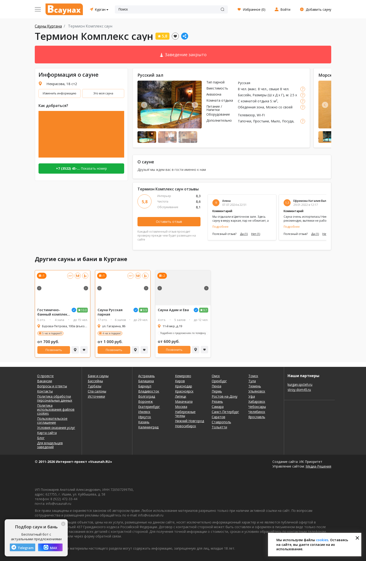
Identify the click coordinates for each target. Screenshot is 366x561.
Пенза (216, 386)
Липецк (180, 396)
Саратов (218, 417)
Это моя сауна (103, 93)
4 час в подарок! (111, 333)
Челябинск (256, 412)
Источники (96, 396)
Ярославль (256, 417)
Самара (218, 407)
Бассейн (244, 95)
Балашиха (146, 381)
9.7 (205, 310)
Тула (252, 381)
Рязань (217, 401)
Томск (253, 376)
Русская (244, 83)
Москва (181, 407)
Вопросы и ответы (52, 386)
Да (244, 234)
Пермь (217, 391)
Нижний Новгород (189, 421)
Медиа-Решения (318, 466)
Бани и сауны (98, 376)
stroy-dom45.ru (299, 390)
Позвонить (54, 350)
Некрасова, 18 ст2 (61, 83)
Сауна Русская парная (110, 312)
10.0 (84, 310)
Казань (143, 422)
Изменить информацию (59, 93)
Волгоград (146, 396)
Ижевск (144, 412)
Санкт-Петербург (225, 412)
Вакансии (44, 381)
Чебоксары (257, 407)
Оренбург (219, 381)
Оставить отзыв (169, 221)
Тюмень (254, 386)
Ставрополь (221, 422)
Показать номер (81, 168)
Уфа (251, 396)
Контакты (45, 391)
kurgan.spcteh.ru (300, 384)
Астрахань (146, 376)
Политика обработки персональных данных (54, 398)
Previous (144, 105)
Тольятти (219, 427)
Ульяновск (256, 391)
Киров (180, 381)
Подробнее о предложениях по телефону (183, 333)
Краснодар (183, 386)
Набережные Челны (185, 414)
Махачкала (184, 401)
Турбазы (94, 386)
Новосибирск (185, 426)
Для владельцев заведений (50, 445)
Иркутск (144, 417)
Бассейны (95, 381)
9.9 (145, 310)
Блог (41, 438)
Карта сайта (47, 433)
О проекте (45, 376)
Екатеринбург (149, 407)
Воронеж (145, 401)
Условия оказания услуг (56, 428)
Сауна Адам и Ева (173, 310)
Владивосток (148, 391)
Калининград (148, 427)
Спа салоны (97, 391)
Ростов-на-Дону (224, 396)
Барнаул (144, 386)
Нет (255, 234)
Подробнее (220, 227)
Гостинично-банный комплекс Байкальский (53, 312)
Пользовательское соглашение (52, 420)
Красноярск (184, 391)
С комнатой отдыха (253, 101)
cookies (322, 540)
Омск (216, 376)
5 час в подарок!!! (52, 333)
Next (195, 105)
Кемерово (183, 376)
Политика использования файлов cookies (55, 409)
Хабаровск (256, 401)
